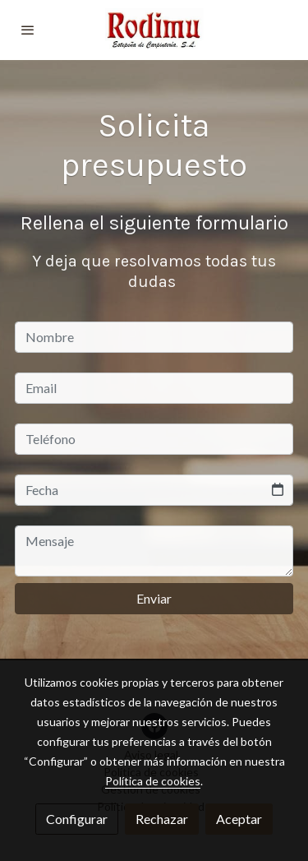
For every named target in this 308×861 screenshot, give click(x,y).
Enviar (154, 598)
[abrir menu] (28, 29)
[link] (154, 30)
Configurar (77, 818)
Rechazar (162, 818)
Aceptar (239, 818)
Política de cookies (152, 781)
